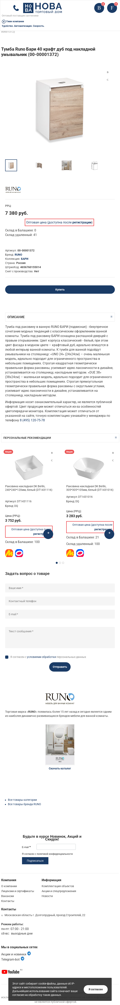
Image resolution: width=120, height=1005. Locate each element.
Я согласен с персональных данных (48, 656)
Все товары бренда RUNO (24, 804)
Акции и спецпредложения (59, 891)
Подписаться (35, 860)
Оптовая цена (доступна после (58, 222)
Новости (47, 896)
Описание (16, 317)
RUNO (18, 254)
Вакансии (7, 896)
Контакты (7, 901)
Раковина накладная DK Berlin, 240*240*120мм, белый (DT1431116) (28, 488)
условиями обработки (41, 656)
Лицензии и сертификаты (17, 891)
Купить (60, 289)
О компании (9, 886)
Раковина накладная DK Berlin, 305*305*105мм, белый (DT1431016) (89, 488)
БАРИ (24, 258)
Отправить (60, 666)
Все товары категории (22, 799)
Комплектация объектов (58, 886)
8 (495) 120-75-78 (32, 420)
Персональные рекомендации (27, 437)
